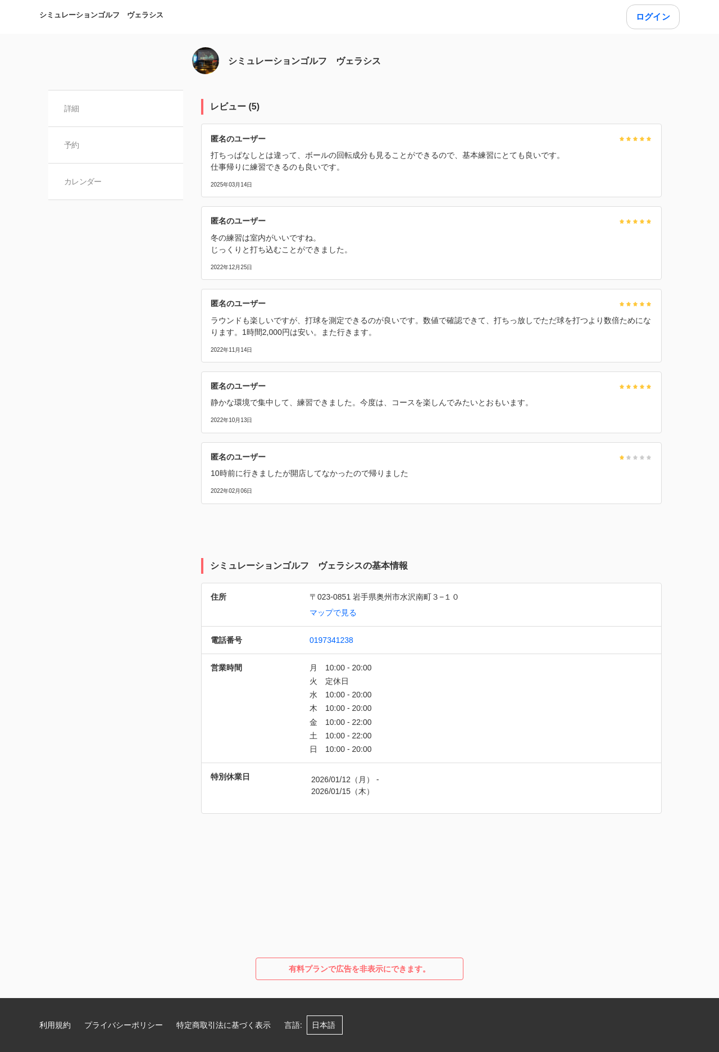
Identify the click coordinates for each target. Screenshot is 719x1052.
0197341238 (331, 640)
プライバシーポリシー (123, 1025)
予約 (71, 144)
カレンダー (83, 181)
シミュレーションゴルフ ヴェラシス (101, 15)
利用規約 (55, 1025)
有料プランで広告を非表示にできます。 (359, 968)
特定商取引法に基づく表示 (223, 1025)
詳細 (71, 108)
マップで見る (333, 612)
